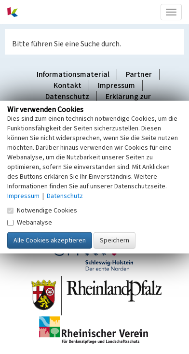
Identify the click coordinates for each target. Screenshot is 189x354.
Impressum (116, 85)
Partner (139, 74)
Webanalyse (29, 222)
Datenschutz (67, 96)
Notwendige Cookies (42, 210)
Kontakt (67, 85)
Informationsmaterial (73, 74)
